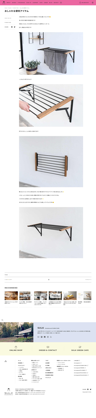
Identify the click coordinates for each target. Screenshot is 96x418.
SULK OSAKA (61, 364)
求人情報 (47, 365)
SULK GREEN (62, 366)
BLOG (50, 2)
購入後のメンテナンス (37, 367)
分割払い (34, 375)
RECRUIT (56, 2)
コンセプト (21, 367)
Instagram (77, 363)
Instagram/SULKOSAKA (81, 375)
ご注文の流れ (35, 371)
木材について (35, 364)
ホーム (19, 360)
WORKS (14, 2)
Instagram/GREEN (80, 367)
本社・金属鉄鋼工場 (23, 369)
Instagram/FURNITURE (81, 365)
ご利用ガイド (34, 369)
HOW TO (28, 2)
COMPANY (35, 2)
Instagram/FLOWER (80, 370)
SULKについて (21, 365)
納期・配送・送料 (36, 376)
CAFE (41, 2)
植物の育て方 (61, 370)
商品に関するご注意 (37, 366)
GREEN (46, 2)
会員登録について (36, 380)
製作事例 (20, 376)
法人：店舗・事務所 (23, 380)
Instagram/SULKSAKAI (81, 372)
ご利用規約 (48, 370)
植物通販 (61, 368)
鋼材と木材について (35, 360)
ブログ (47, 360)
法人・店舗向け (22, 374)
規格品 (20, 370)
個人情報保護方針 (49, 372)
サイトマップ (48, 377)
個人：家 (21, 378)
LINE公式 (77, 360)
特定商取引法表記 (49, 375)
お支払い (34, 373)
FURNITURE (8, 22)
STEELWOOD (21, 2)
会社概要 (47, 363)
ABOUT (9, 2)
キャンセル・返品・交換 (37, 378)
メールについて (36, 382)
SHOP (84, 2)
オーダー (21, 372)
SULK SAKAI (61, 362)
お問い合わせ (48, 367)
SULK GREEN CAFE (63, 360)
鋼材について (35, 362)
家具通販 (20, 363)
